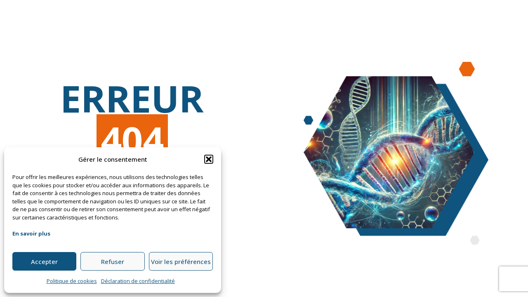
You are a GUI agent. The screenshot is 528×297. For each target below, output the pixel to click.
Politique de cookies (72, 281)
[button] (209, 159)
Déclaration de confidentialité (138, 281)
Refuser (112, 261)
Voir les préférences (181, 261)
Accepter (44, 261)
